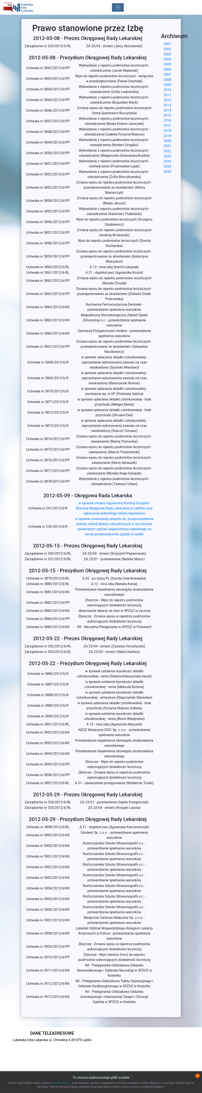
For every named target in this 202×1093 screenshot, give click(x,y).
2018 (167, 131)
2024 (167, 161)
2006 (167, 69)
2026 (167, 172)
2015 (167, 115)
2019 (167, 136)
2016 (167, 120)
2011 (167, 95)
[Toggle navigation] (118, 7)
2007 (167, 75)
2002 (167, 49)
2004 (167, 59)
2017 (167, 126)
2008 (167, 80)
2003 (167, 54)
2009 (167, 85)
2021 (167, 146)
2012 (167, 100)
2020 (167, 141)
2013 (167, 105)
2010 (167, 90)
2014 (167, 110)
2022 (167, 151)
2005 (167, 64)
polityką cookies (61, 1083)
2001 (167, 44)
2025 (167, 166)
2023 (167, 156)
